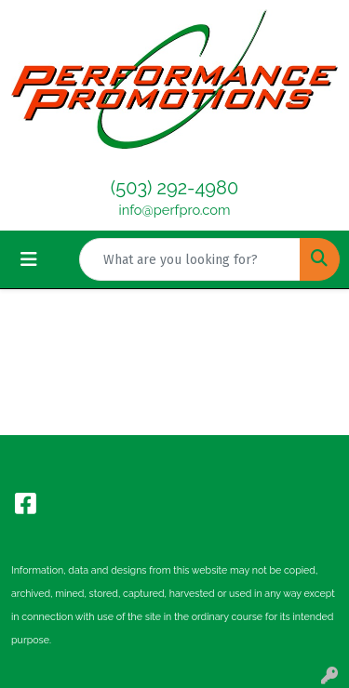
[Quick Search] (190, 259)
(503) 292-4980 (174, 188)
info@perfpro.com (175, 210)
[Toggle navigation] (28, 259)
